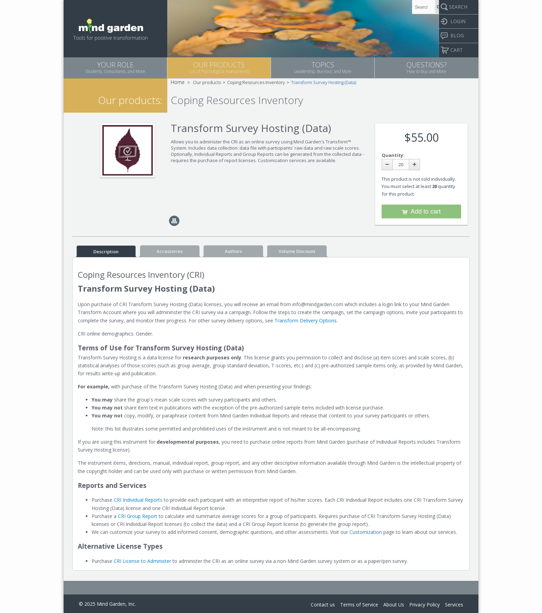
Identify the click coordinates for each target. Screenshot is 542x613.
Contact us (323, 604)
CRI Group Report (137, 516)
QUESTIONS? (426, 67)
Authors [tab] (233, 251)
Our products (207, 82)
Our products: (130, 100)
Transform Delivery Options (305, 320)
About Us (393, 604)
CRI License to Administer (142, 561)
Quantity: (393, 155)
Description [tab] (106, 251)
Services (454, 604)
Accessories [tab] (170, 251)
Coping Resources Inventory (256, 82)
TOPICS (322, 67)
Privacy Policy (424, 604)
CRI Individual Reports (138, 500)
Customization (365, 532)
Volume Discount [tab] (297, 251)
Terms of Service (359, 604)
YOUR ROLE (115, 67)
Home (178, 82)
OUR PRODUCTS (219, 67)
